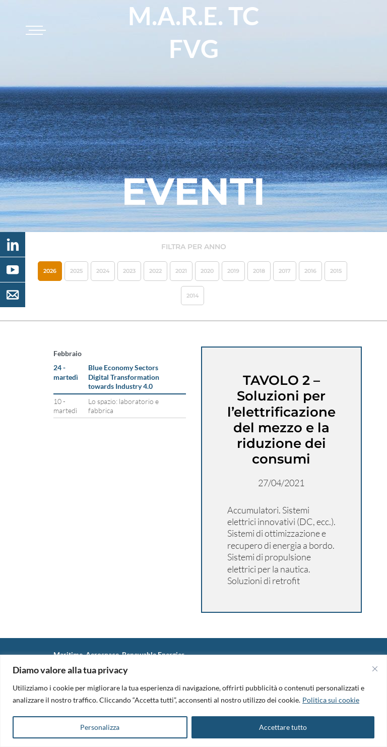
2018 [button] (259, 270)
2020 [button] (207, 270)
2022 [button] (155, 270)
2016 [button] (310, 270)
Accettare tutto (283, 727)
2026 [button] (49, 270)
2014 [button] (192, 295)
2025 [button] (76, 270)
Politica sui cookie (330, 700)
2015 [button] (336, 270)
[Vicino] (375, 669)
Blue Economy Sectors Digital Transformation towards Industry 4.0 (123, 376)
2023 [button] (129, 270)
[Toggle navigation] (34, 30)
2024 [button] (102, 270)
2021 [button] (181, 270)
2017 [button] (285, 270)
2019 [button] (233, 270)
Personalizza (99, 727)
